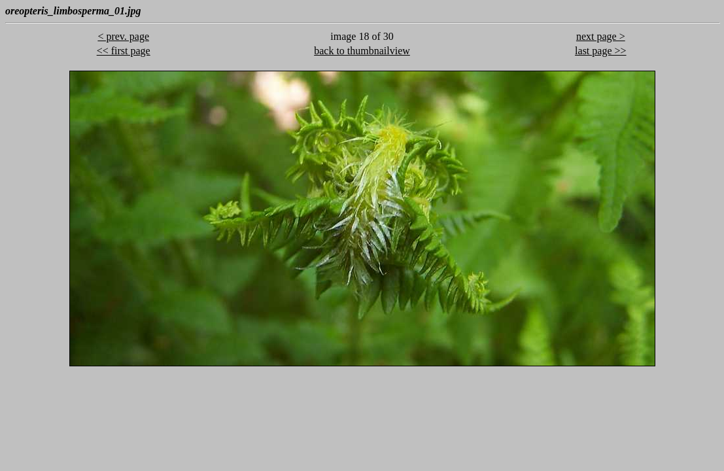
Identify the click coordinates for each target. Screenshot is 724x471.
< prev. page (123, 36)
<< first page (123, 50)
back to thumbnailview (362, 50)
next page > (600, 36)
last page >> (600, 50)
